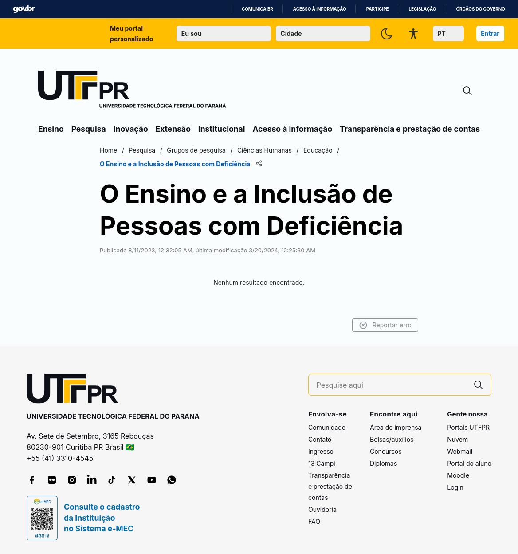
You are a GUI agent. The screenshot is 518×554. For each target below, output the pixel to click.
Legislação (422, 9)
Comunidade (326, 427)
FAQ (314, 521)
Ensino (51, 129)
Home (108, 150)
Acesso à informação (319, 9)
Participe (377, 9)
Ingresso (321, 451)
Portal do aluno (469, 463)
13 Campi (321, 463)
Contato (319, 439)
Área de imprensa (395, 427)
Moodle (458, 475)
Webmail (459, 451)
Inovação (131, 129)
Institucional (221, 129)
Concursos (386, 451)
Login (455, 487)
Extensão (173, 129)
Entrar (490, 33)
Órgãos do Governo (480, 9)
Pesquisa (88, 129)
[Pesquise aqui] (392, 385)
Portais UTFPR (468, 427)
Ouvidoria (322, 509)
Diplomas (383, 463)
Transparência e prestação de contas (410, 129)
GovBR (24, 9)
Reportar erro (385, 325)
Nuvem (457, 439)
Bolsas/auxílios (391, 439)
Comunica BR (257, 9)
